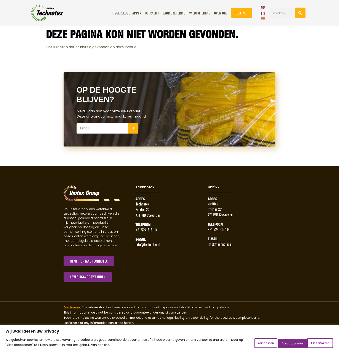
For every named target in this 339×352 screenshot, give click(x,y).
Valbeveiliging (199, 13)
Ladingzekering (174, 13)
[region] (169, 339)
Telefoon (143, 224)
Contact (241, 13)
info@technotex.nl (148, 244)
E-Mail (141, 239)
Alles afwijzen (277, 343)
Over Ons (220, 13)
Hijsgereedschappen (126, 13)
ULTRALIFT (152, 13)
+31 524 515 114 (147, 230)
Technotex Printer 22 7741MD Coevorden (148, 209)
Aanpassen (244, 343)
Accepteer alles (314, 343)
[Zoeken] (300, 13)
